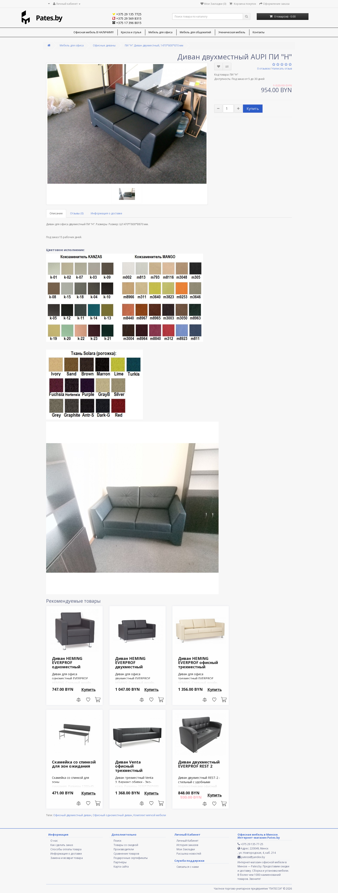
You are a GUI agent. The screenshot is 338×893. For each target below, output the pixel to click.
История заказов (187, 845)
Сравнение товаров (126, 853)
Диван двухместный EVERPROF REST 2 (199, 764)
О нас (54, 840)
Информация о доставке (106, 213)
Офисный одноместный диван (112, 815)
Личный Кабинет (187, 840)
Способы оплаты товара (65, 849)
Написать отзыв (282, 68)
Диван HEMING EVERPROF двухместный (130, 663)
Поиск (117, 840)
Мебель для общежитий (195, 32)
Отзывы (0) (76, 213)
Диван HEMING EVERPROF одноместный (67, 663)
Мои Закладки (186, 849)
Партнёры (120, 862)
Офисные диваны (104, 45)
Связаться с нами (188, 867)
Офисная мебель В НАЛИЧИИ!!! (94, 32)
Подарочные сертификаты (131, 858)
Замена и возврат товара (66, 858)
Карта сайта (121, 866)
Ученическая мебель (231, 32)
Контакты (258, 32)
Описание (56, 213)
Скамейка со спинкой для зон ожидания (74, 764)
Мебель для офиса (160, 32)
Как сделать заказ (61, 845)
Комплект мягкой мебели (149, 815)
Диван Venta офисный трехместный (128, 766)
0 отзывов (263, 68)
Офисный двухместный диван (72, 815)
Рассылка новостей (189, 853)
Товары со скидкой (126, 845)
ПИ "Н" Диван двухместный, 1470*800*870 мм (154, 45)
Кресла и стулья (131, 32)
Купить (253, 108)
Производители (124, 849)
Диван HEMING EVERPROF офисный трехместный (198, 663)
